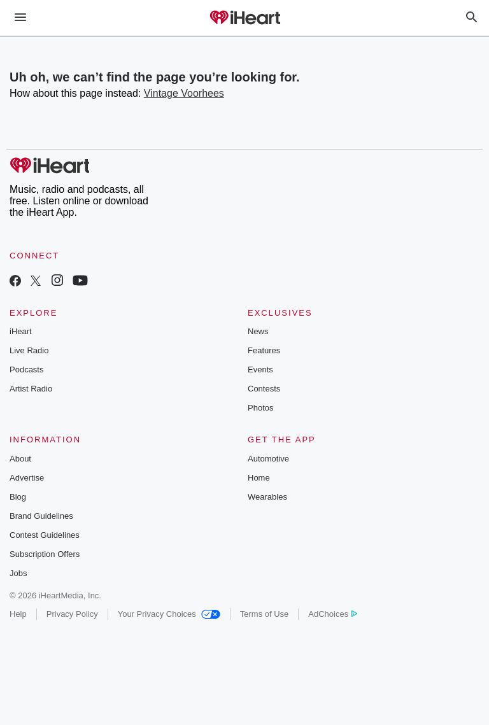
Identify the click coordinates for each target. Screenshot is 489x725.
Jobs (18, 573)
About (20, 458)
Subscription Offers (45, 554)
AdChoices (332, 614)
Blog (18, 497)
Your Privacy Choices (169, 614)
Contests (264, 388)
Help (18, 614)
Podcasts (26, 369)
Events (260, 369)
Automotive (268, 458)
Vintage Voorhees (184, 93)
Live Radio (29, 350)
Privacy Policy (72, 614)
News (258, 331)
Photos (260, 407)
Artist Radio (31, 388)
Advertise (27, 477)
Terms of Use (264, 614)
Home (259, 477)
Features (264, 350)
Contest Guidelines (45, 535)
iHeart (21, 331)
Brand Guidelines (41, 516)
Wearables (267, 497)
